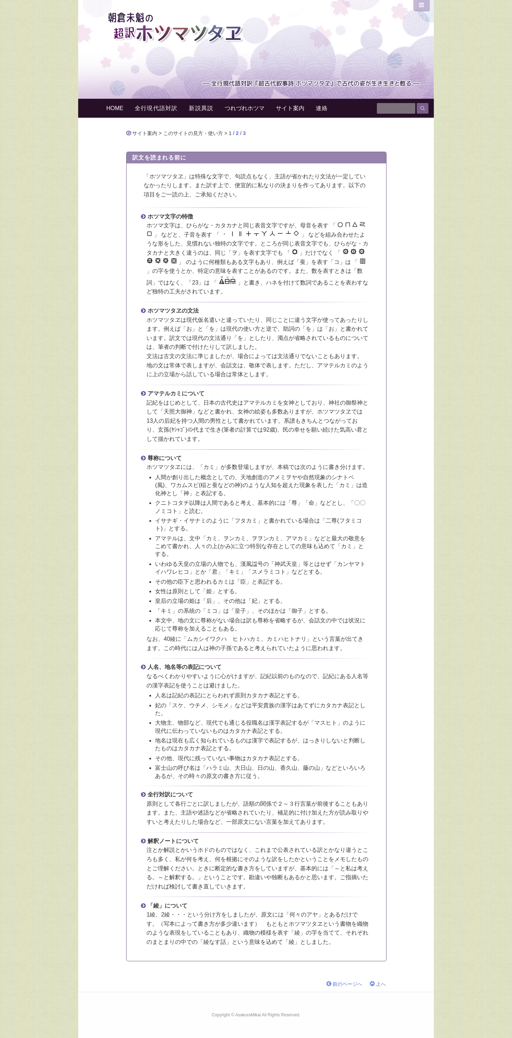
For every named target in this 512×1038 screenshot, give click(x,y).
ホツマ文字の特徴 (170, 216)
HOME (114, 108)
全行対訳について (170, 794)
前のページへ (347, 984)
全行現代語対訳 (156, 108)
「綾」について (167, 906)
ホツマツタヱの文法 (173, 311)
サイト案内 (290, 108)
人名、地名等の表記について (185, 667)
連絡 (322, 108)
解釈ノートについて (173, 841)
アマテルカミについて (176, 393)
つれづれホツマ (245, 108)
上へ (381, 984)
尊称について (165, 458)
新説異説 (201, 108)
